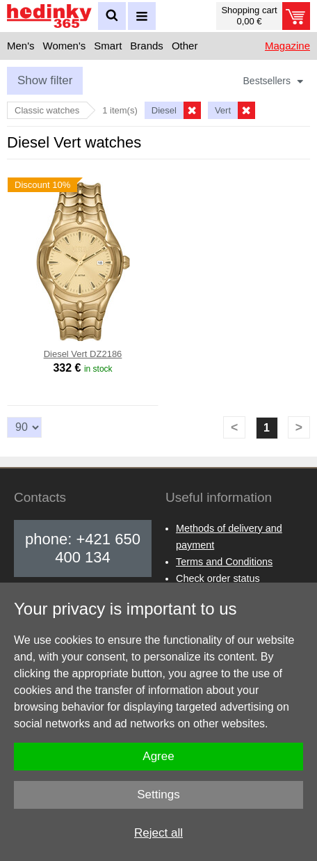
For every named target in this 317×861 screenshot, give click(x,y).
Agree (158, 756)
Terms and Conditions (224, 561)
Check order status (218, 578)
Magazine (287, 46)
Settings (158, 794)
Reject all (158, 832)
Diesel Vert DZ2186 (83, 354)
